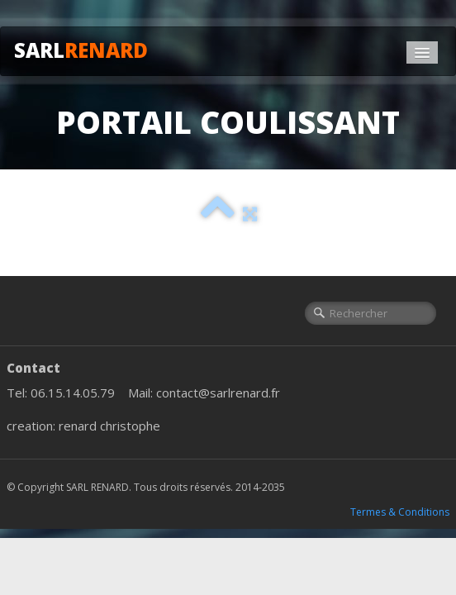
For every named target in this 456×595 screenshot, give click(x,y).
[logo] (87, 48)
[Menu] (422, 52)
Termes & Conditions (399, 512)
